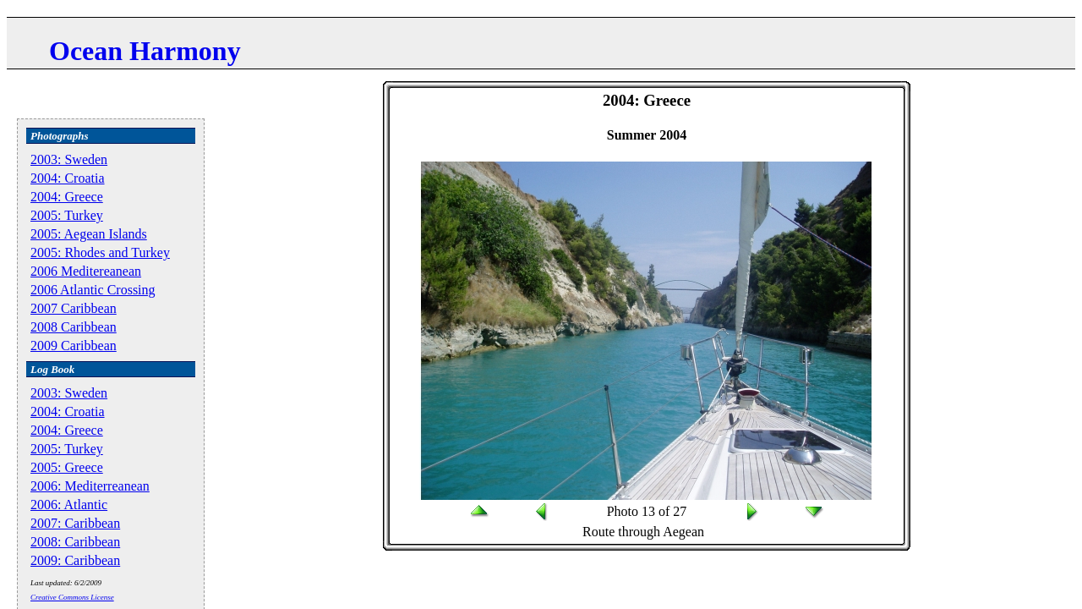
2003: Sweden (68, 159)
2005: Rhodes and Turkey (100, 252)
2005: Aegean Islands (88, 234)
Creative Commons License (72, 597)
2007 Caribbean (73, 308)
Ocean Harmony (145, 51)
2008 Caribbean (73, 327)
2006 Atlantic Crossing (93, 290)
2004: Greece (66, 196)
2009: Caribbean (75, 560)
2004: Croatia (67, 178)
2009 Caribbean (73, 345)
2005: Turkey (66, 215)
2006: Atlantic (68, 504)
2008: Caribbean (75, 542)
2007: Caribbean (75, 523)
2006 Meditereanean (85, 271)
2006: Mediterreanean (90, 486)
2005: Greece (66, 467)
